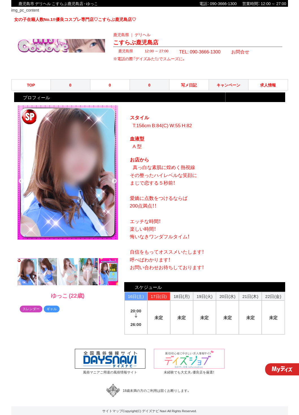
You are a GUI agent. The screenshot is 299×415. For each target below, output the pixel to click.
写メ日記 (189, 85)
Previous (21, 181)
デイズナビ (150, 410)
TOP (31, 85)
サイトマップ (112, 410)
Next (114, 181)
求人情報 (268, 85)
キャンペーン (228, 85)
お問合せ (230, 50)
